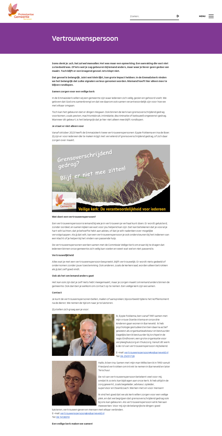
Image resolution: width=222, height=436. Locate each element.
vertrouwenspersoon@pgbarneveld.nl (146, 352)
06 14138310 (63, 417)
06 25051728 (127, 356)
